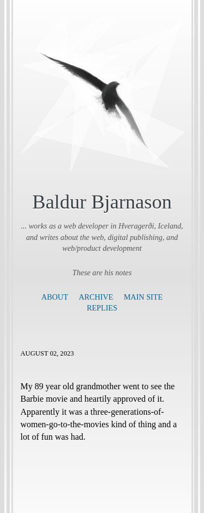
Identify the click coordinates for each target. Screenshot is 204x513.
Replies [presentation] (101, 307)
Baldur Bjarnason (101, 202)
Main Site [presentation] (142, 297)
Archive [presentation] (96, 297)
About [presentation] (54, 297)
